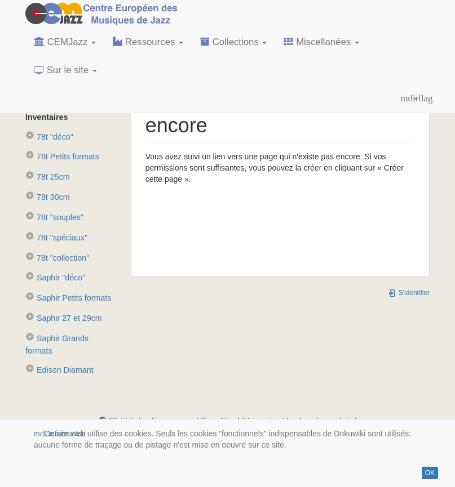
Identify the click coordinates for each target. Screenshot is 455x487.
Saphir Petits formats (68, 297)
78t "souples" (54, 217)
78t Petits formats (62, 156)
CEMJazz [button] (65, 42)
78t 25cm (47, 176)
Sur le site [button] (65, 70)
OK (430, 473)
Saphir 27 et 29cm (63, 318)
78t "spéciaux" (56, 237)
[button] (409, 98)
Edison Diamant (59, 369)
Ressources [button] (148, 42)
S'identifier (409, 293)
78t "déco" (49, 136)
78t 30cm (47, 197)
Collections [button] (233, 42)
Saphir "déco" (55, 277)
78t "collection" (57, 257)
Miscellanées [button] (321, 42)
